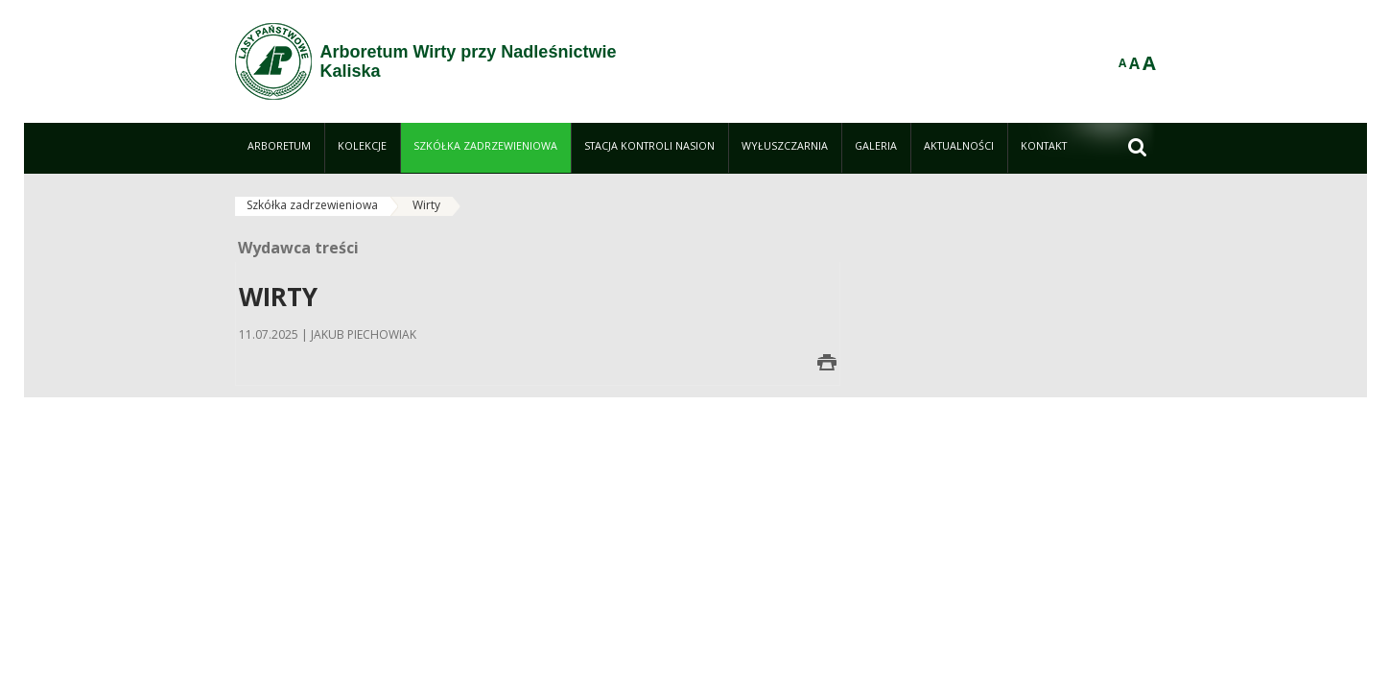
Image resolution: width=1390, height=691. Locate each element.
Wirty (426, 205)
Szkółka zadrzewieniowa (312, 205)
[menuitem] (279, 148)
